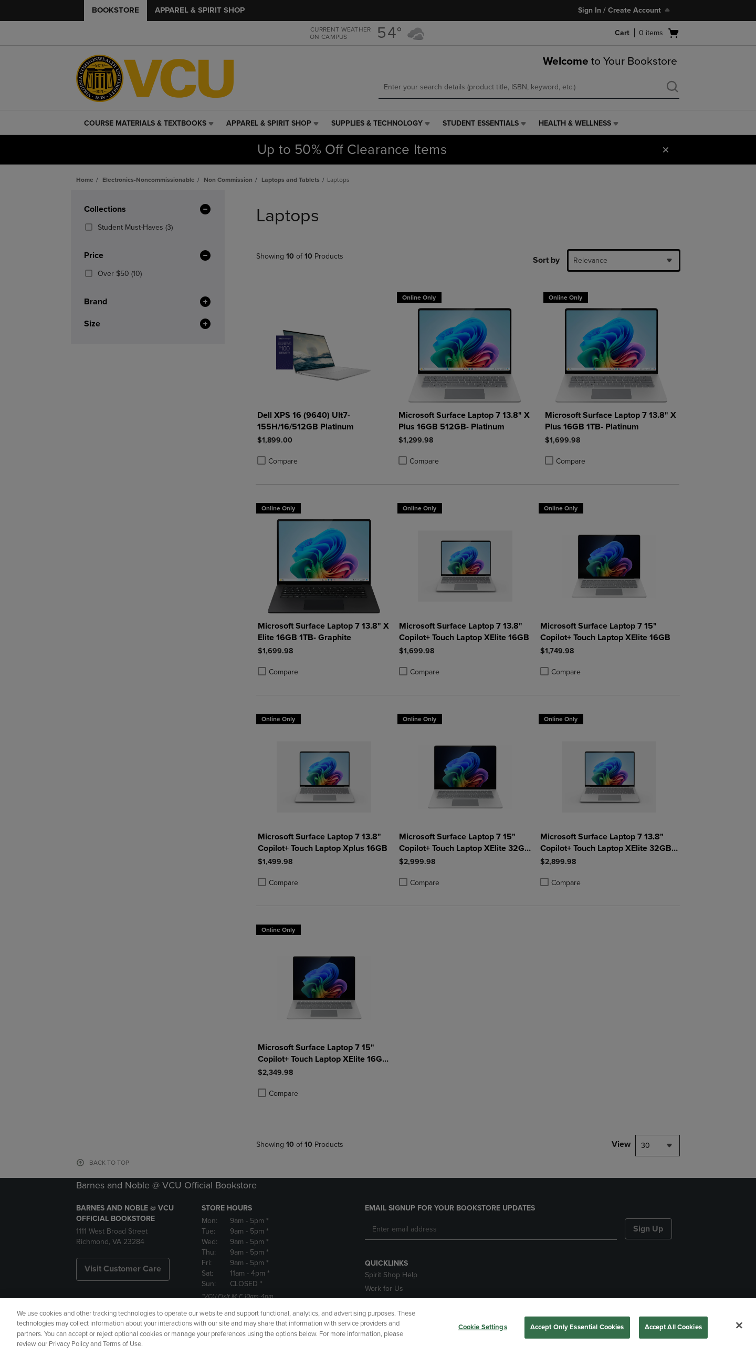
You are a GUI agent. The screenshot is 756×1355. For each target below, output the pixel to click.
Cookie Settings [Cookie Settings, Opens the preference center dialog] (482, 1327)
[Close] (739, 1325)
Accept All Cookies (673, 1327)
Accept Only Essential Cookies (577, 1327)
